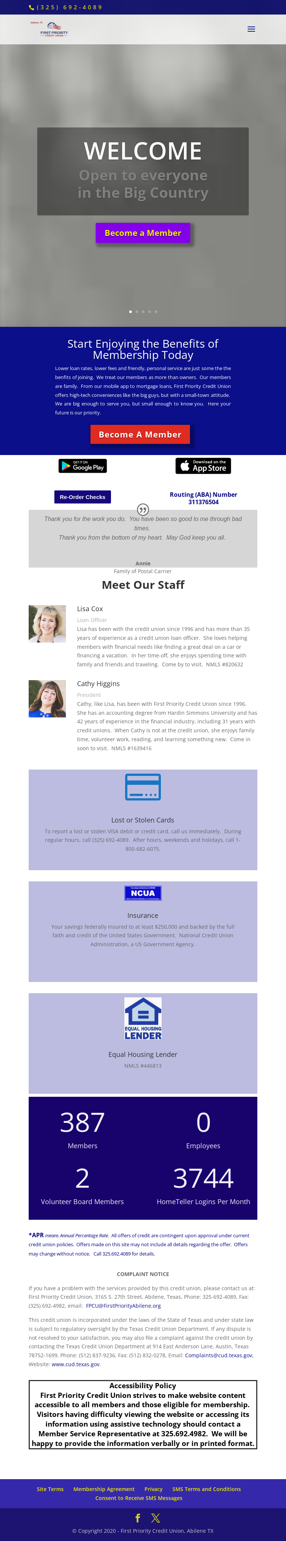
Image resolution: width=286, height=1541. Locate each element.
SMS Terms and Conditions (206, 1489)
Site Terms (50, 1489)
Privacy (153, 1489)
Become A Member (140, 434)
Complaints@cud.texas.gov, (219, 1355)
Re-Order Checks (83, 497)
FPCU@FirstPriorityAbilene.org (123, 1305)
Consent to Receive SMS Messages (138, 1497)
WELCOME (143, 157)
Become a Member (143, 239)
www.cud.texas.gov (75, 1364)
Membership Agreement (104, 1489)
